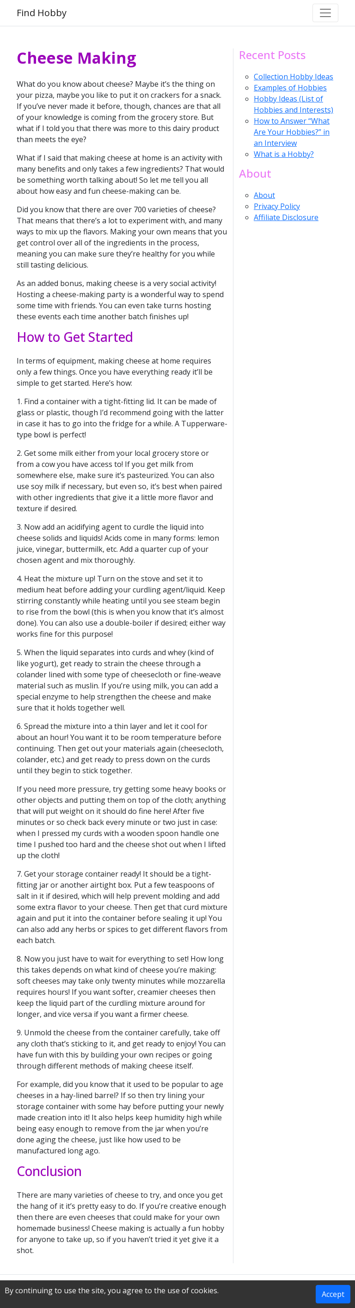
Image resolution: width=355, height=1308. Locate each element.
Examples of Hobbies (290, 88)
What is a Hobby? (284, 154)
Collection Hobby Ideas (293, 77)
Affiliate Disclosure (286, 217)
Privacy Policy (277, 206)
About (264, 195)
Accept (333, 1294)
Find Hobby (42, 12)
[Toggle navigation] (325, 13)
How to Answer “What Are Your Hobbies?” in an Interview (292, 132)
